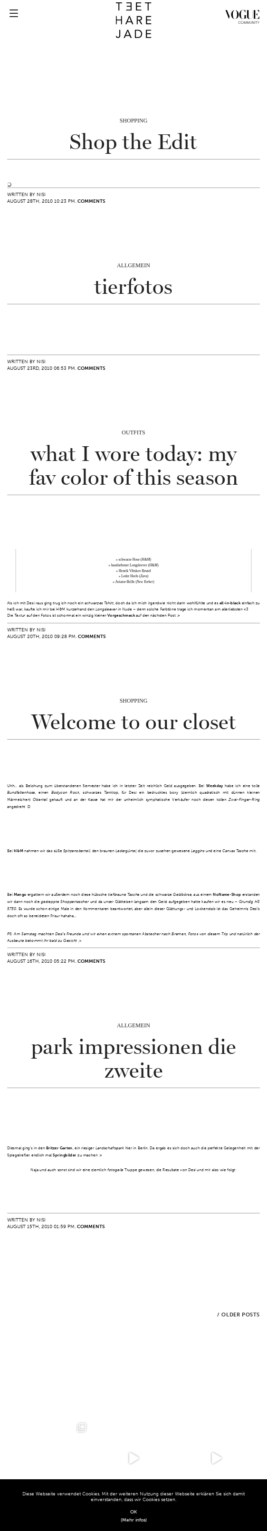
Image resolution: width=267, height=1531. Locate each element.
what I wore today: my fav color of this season (133, 466)
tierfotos (133, 287)
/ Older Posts (238, 1315)
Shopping (134, 120)
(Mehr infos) (134, 1520)
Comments (91, 201)
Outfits (133, 432)
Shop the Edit (133, 142)
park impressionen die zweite (133, 1059)
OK (133, 1512)
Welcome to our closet (133, 722)
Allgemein (133, 265)
